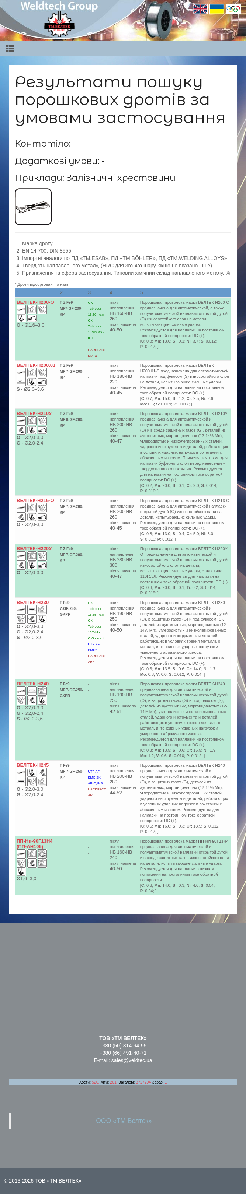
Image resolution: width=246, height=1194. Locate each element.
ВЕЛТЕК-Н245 (33, 765)
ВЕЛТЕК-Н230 (33, 602)
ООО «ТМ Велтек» (124, 1120)
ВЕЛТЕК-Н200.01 (36, 365)
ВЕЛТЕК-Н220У (34, 548)
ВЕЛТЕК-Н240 (33, 683)
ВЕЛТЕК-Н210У (34, 413)
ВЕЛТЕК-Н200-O (35, 302)
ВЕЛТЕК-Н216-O (35, 500)
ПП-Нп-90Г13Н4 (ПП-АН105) (35, 843)
